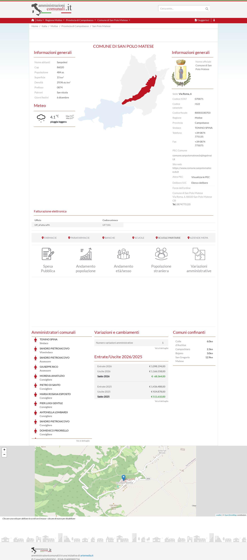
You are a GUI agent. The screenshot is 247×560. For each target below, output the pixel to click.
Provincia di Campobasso (75, 26)
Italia (44, 26)
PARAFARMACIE (80, 237)
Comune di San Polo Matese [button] (112, 20)
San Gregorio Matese (182, 359)
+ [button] (4, 426)
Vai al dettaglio (83, 417)
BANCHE (110, 237)
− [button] (4, 431)
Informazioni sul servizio (44, 539)
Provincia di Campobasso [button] (80, 20)
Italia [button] (39, 20)
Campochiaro (182, 349)
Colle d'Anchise (180, 343)
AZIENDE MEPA (199, 237)
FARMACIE (50, 237)
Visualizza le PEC (200, 177)
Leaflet (218, 491)
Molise (54, 26)
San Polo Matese (101, 26)
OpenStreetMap (230, 491)
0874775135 (183, 204)
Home (35, 26)
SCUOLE (139, 237)
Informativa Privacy (70, 539)
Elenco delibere (199, 182)
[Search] (182, 8)
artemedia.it (86, 531)
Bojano (179, 353)
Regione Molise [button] (54, 20)
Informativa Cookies (93, 539)
